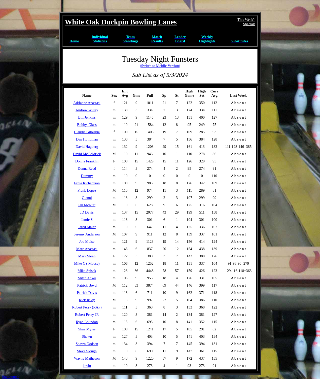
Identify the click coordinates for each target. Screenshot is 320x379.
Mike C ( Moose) (86, 263)
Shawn (87, 336)
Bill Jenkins (87, 117)
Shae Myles (87, 329)
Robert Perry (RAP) (86, 307)
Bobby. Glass (87, 125)
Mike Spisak (87, 271)
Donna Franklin (86, 161)
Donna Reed (87, 168)
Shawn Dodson (87, 344)
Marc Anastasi (86, 249)
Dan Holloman (87, 139)
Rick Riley (87, 300)
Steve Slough (87, 351)
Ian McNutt (86, 205)
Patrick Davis (87, 293)
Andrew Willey (87, 110)
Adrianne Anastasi (86, 103)
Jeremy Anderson (87, 234)
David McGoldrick (87, 154)
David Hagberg (87, 147)
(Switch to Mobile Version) (160, 66)
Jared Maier (87, 227)
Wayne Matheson (87, 358)
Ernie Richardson (87, 183)
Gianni (87, 198)
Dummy (87, 176)
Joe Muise (86, 241)
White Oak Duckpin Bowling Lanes (121, 22)
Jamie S (87, 220)
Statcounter (10, 377)
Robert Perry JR (87, 315)
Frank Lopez (87, 190)
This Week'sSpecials (246, 22)
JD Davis (87, 212)
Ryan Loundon (87, 322)
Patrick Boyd (87, 285)
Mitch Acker (87, 278)
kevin (87, 366)
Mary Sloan (87, 256)
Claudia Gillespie (87, 132)
